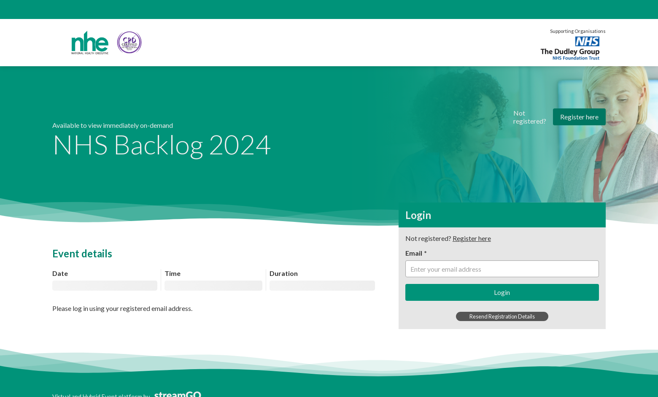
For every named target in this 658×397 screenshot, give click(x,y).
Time (172, 273)
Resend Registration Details (502, 316)
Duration (284, 273)
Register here (579, 117)
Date (60, 273)
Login (502, 292)
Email (413, 253)
